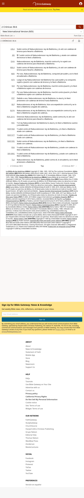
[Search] (79, 27)
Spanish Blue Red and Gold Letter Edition (45, 221)
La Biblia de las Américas (15, 171)
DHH (13, 61)
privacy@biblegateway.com (11, 332)
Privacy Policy (60, 329)
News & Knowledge (33, 349)
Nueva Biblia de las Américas (30, 177)
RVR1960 (11, 129)
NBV (13, 74)
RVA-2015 (11, 117)
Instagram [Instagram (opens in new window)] (30, 461)
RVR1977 (11, 135)
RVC (13, 123)
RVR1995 (11, 141)
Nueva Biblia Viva (47, 179)
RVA (13, 147)
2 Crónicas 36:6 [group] (8, 41)
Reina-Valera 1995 (20, 219)
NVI (13, 86)
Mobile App (30, 355)
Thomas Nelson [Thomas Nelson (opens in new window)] (32, 438)
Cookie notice (31, 402)
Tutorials (29, 381)
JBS (13, 55)
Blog (27, 361)
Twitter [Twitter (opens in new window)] (28, 470)
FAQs (28, 378)
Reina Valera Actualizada (28, 203)
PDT (13, 98)
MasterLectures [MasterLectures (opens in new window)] (32, 447)
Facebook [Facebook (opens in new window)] (29, 458)
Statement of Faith (33, 352)
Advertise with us (33, 387)
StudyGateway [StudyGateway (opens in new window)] (31, 423)
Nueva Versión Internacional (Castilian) (54, 191)
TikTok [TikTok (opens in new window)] (28, 467)
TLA (13, 160)
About (28, 346)
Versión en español (33, 484)
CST (13, 92)
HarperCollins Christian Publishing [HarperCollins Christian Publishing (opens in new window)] (40, 429)
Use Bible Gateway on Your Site (38, 384)
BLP (13, 104)
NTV (13, 80)
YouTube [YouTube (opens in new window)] (29, 473)
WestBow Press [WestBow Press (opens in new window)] (32, 441)
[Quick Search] (38, 27)
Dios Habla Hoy (22, 175)
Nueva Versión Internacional (64, 185)
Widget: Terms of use (34, 408)
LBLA (13, 49)
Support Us (30, 367)
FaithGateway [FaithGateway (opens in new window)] (31, 420)
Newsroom (30, 364)
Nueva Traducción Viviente (24, 183)
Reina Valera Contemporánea (43, 205)
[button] (80, 3)
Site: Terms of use (33, 405)
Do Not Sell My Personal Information (41, 399)
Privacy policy (32, 393)
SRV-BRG (11, 153)
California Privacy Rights (36, 396)
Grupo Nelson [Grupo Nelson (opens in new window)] (31, 432)
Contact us (30, 390)
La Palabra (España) (59, 197)
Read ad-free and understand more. (41, 9)
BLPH (12, 110)
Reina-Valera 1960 (35, 207)
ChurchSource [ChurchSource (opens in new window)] (31, 426)
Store (28, 358)
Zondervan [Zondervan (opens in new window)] (30, 444)
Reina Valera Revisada (63, 213)
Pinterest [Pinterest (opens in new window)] (29, 464)
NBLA (12, 67)
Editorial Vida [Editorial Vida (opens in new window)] (31, 435)
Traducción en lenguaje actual (59, 227)
